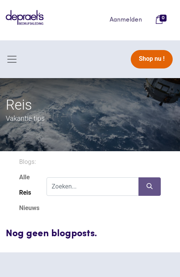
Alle (24, 177)
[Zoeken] (149, 186)
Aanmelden (126, 20)
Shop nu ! (152, 58)
